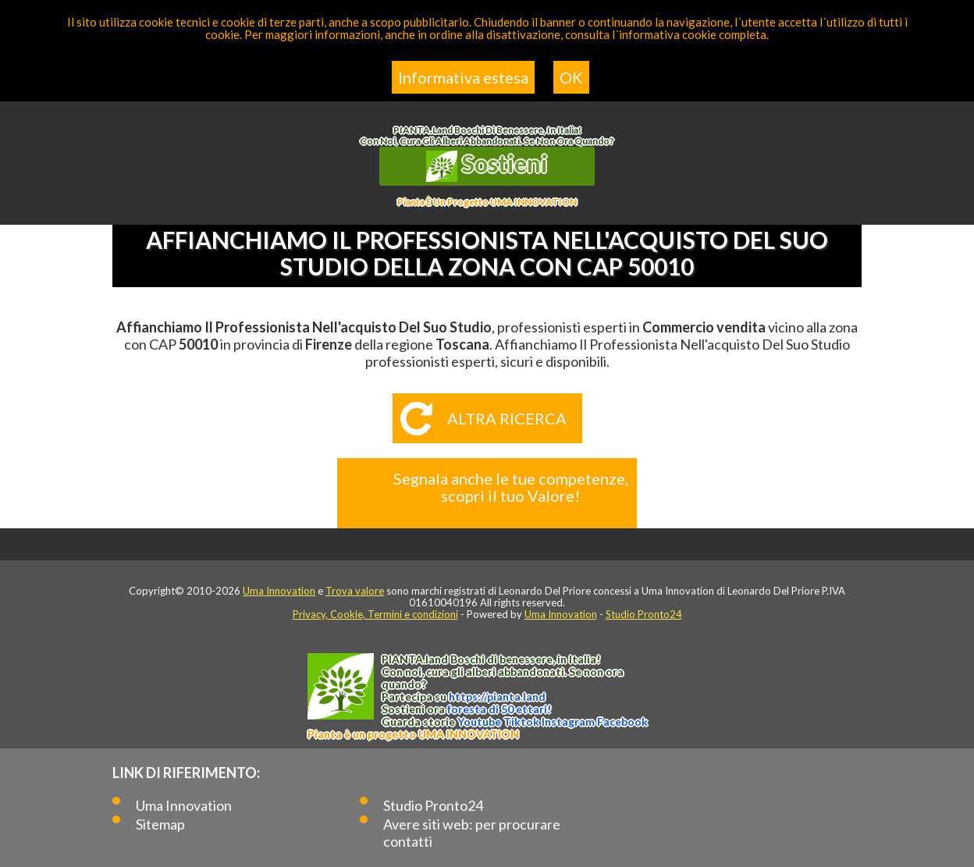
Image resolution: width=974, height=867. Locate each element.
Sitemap (160, 824)
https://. (497, 696)
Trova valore (354, 591)
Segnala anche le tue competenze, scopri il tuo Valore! (510, 487)
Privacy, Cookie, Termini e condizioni (375, 614)
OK (571, 77)
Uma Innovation (279, 591)
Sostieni (487, 165)
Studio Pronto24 (644, 614)
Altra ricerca (507, 418)
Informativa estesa (463, 77)
